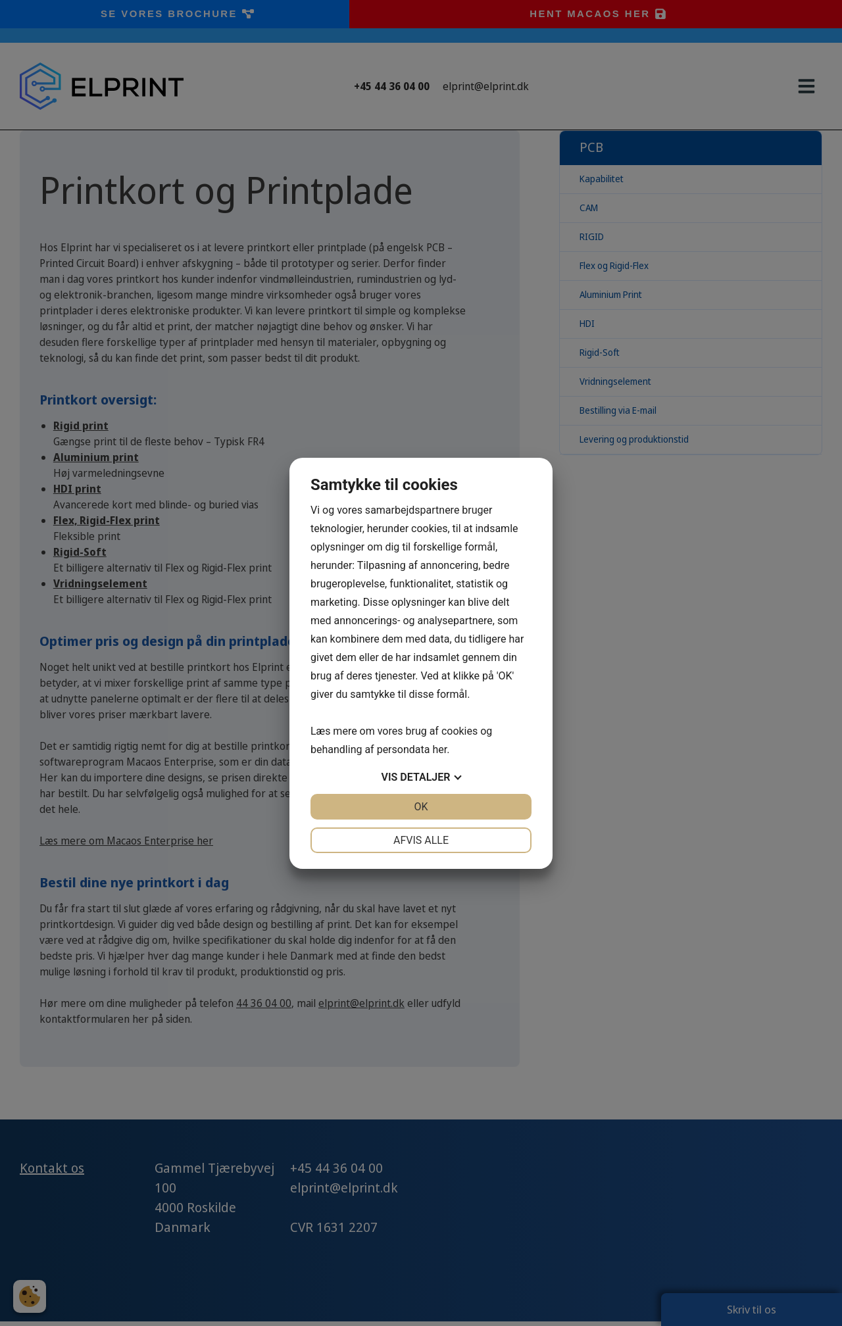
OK (421, 806)
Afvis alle (421, 840)
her (439, 749)
